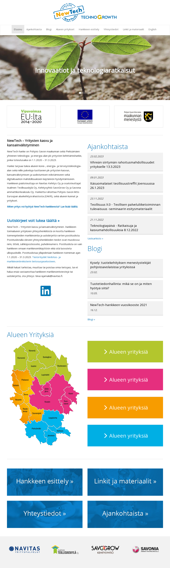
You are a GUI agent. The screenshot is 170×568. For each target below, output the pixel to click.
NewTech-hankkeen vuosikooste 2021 (118, 305)
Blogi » (91, 319)
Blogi (49, 29)
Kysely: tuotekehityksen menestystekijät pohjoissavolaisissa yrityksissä (120, 264)
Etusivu (18, 29)
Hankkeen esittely (89, 29)
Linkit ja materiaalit (133, 29)
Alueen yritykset (65, 29)
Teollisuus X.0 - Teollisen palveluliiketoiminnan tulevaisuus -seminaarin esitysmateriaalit (125, 206)
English (152, 29)
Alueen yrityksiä (125, 351)
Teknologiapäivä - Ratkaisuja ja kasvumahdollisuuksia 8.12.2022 (114, 227)
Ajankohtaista (34, 29)
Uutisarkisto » (95, 238)
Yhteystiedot (111, 29)
